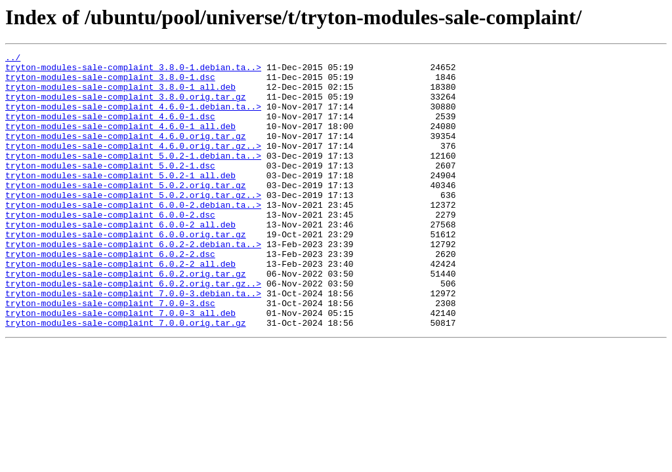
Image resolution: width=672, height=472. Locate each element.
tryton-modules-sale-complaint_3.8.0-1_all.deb (120, 94)
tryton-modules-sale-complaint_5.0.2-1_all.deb (120, 200)
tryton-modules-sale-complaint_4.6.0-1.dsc (110, 130)
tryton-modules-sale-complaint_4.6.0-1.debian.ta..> (133, 118)
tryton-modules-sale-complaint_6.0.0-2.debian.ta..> (133, 236)
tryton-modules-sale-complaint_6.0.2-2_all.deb (120, 307)
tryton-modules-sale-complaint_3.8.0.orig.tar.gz (125, 106)
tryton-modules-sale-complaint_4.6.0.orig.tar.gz (125, 153)
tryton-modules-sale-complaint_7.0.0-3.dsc (110, 354)
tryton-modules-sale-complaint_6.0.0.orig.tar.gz (125, 271)
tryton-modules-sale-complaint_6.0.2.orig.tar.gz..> (133, 330)
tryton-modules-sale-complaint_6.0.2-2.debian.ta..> (133, 283)
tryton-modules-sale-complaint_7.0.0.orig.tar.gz (125, 378)
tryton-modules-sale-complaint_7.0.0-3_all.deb (120, 366)
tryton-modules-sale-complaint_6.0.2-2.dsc (110, 295)
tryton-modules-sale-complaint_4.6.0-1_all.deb (120, 142)
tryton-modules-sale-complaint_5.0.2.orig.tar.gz (125, 212)
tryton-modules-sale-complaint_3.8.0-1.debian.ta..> (133, 71)
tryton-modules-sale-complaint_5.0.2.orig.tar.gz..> (133, 224)
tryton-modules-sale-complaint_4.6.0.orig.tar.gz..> (133, 165)
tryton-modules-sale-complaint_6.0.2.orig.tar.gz (125, 318)
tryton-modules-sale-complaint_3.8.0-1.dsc (110, 82)
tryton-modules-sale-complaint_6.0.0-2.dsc (110, 248)
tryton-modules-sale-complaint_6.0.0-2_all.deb (120, 260)
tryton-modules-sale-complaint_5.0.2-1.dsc (110, 189)
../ (12, 59)
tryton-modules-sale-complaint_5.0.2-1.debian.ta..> (133, 177)
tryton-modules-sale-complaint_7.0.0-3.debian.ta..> (133, 342)
